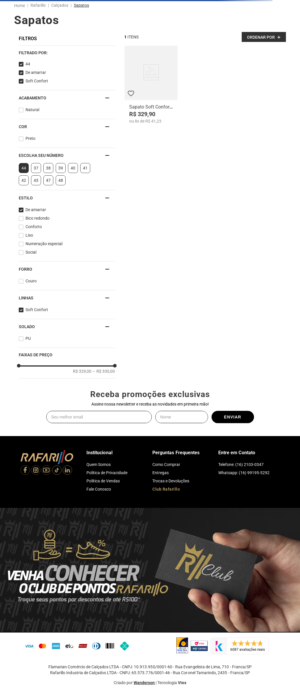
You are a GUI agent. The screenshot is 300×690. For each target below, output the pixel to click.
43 (36, 180)
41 (85, 168)
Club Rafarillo (166, 489)
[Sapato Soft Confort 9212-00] (151, 84)
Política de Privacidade (106, 472)
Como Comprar (166, 464)
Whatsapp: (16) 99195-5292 (244, 472)
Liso (29, 235)
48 (60, 180)
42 (23, 180)
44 (27, 64)
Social (30, 252)
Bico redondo (37, 218)
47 (48, 180)
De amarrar (35, 72)
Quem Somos (98, 464)
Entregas (160, 472)
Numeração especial (43, 243)
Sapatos (81, 5)
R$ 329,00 (82, 371)
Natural (32, 109)
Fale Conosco (98, 489)
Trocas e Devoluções (170, 481)
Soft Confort (36, 81)
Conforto (33, 226)
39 (60, 168)
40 (73, 168)
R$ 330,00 (104, 371)
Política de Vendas (103, 481)
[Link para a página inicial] (20, 6)
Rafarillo (38, 5)
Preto (30, 138)
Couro (31, 281)
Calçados (59, 5)
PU (28, 338)
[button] (67, 52)
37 (36, 168)
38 (48, 168)
